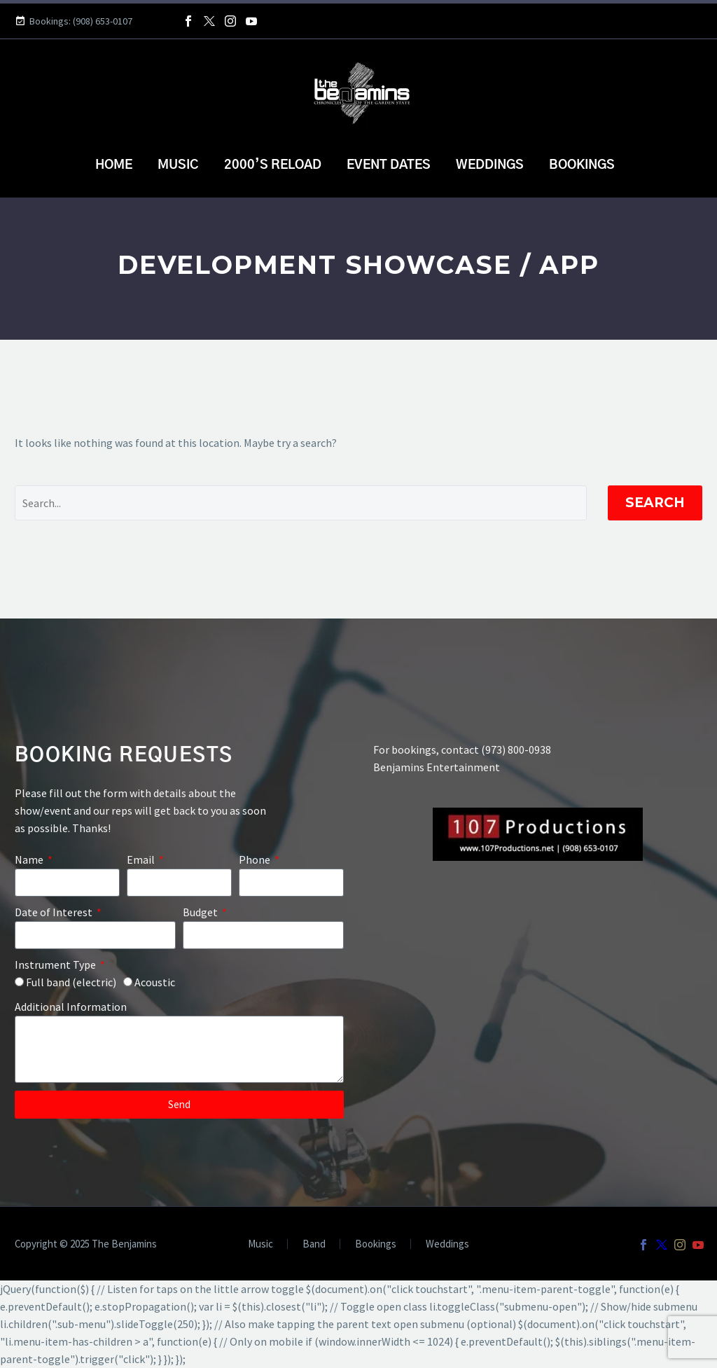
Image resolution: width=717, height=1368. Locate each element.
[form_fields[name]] (67, 883)
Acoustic (154, 982)
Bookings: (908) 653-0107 (80, 21)
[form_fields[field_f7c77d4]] (263, 935)
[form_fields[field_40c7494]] (291, 883)
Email (142, 859)
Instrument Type (56, 965)
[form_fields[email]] (179, 883)
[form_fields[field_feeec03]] (19, 981)
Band (314, 1244)
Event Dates (389, 165)
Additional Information (71, 1007)
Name (30, 859)
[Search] (301, 502)
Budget (201, 912)
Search (655, 503)
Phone (255, 859)
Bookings (582, 165)
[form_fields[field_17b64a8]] (95, 935)
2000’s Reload (272, 165)
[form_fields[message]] (179, 1049)
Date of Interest (55, 912)
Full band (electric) (71, 982)
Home (113, 165)
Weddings (490, 165)
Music (178, 165)
